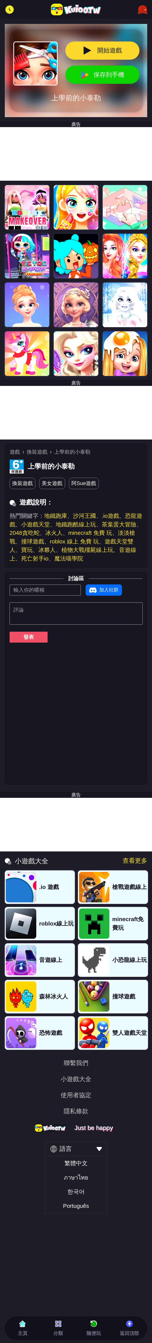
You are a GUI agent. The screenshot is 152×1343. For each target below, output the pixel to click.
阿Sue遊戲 (83, 483)
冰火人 (54, 533)
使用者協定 (76, 1095)
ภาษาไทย (76, 1177)
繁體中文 (76, 1163)
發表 (28, 637)
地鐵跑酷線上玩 (76, 524)
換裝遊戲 (37, 452)
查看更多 (135, 861)
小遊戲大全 (76, 1079)
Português (76, 1206)
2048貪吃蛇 (25, 533)
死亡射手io (35, 558)
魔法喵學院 (68, 558)
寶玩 (27, 550)
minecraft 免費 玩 (90, 533)
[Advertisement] (76, 412)
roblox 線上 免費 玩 (74, 541)
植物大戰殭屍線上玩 (87, 550)
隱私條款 (76, 1111)
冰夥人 (47, 550)
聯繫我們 (76, 1063)
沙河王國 (84, 516)
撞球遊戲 (32, 541)
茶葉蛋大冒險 (119, 524)
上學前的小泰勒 (72, 452)
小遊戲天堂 (35, 524)
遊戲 (15, 452)
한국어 (76, 1192)
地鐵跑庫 (55, 516)
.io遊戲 (110, 516)
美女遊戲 (52, 483)
